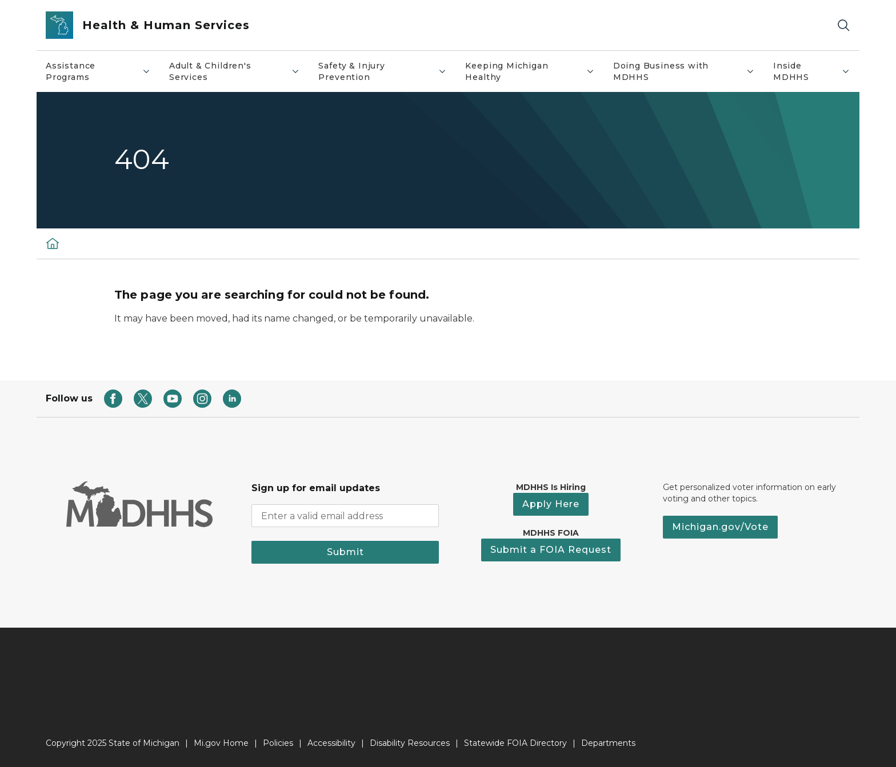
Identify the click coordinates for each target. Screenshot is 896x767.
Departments (608, 743)
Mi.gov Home (221, 743)
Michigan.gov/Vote (720, 526)
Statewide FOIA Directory (515, 743)
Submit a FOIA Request (550, 549)
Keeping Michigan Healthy (534, 71)
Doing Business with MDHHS (688, 71)
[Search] (843, 25)
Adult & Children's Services (239, 71)
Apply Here (550, 504)
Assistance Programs (102, 71)
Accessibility (331, 743)
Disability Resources (410, 743)
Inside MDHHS (816, 71)
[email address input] (345, 515)
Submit (345, 552)
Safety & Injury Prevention (387, 71)
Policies (278, 743)
